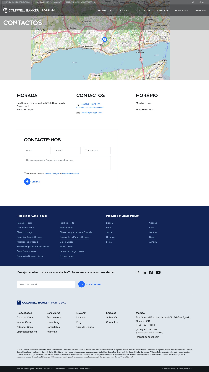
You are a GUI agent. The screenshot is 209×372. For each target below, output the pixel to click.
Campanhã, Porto (25, 227)
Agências (124, 10)
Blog (78, 322)
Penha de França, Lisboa (72, 251)
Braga (152, 237)
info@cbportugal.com (92, 112)
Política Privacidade (45, 369)
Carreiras (162, 10)
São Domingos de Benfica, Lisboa (33, 246)
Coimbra (110, 237)
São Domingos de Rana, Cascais (76, 232)
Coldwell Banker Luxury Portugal (80, 2)
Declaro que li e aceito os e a (52, 173)
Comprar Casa (25, 317)
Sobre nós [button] (200, 10)
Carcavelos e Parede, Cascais (74, 237)
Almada (153, 242)
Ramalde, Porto (24, 223)
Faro (151, 227)
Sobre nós (111, 317)
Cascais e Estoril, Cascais (29, 237)
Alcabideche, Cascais (27, 242)
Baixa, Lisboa (66, 246)
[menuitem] (17, 2)
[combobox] (87, 150)
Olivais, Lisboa (67, 256)
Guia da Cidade (85, 326)
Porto (108, 227)
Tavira (109, 232)
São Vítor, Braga (24, 232)
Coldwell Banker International (16, 2)
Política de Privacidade (70, 173)
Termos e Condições (52, 173)
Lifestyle (80, 317)
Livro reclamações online (67, 369)
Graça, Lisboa (66, 242)
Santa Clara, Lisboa (26, 251)
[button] (104, 39)
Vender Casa (24, 322)
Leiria (109, 242)
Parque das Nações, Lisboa (30, 256)
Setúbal (153, 232)
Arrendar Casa (25, 326)
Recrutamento (54, 317)
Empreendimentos (27, 331)
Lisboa (109, 223)
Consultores (143, 10)
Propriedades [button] (105, 10)
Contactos (112, 322)
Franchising (181, 10)
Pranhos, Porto (67, 223)
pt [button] (202, 2)
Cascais (153, 223)
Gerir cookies (86, 369)
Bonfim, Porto (66, 227)
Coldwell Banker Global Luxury (48, 2)
